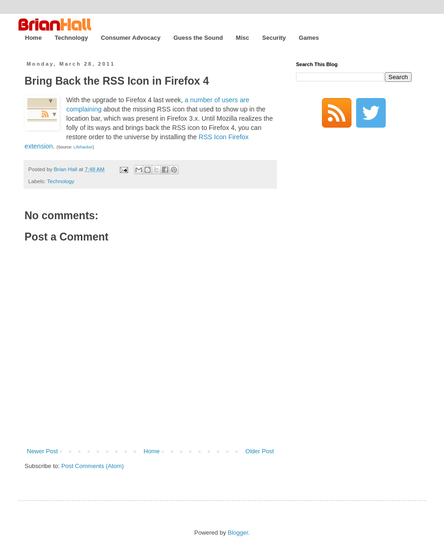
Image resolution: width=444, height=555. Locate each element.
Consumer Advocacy (130, 37)
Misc (242, 37)
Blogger (238, 532)
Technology (71, 37)
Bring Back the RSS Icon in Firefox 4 (117, 81)
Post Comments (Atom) (93, 465)
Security (274, 37)
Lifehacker (83, 147)
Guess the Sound (198, 37)
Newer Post (42, 451)
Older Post (260, 451)
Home (33, 37)
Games (309, 37)
